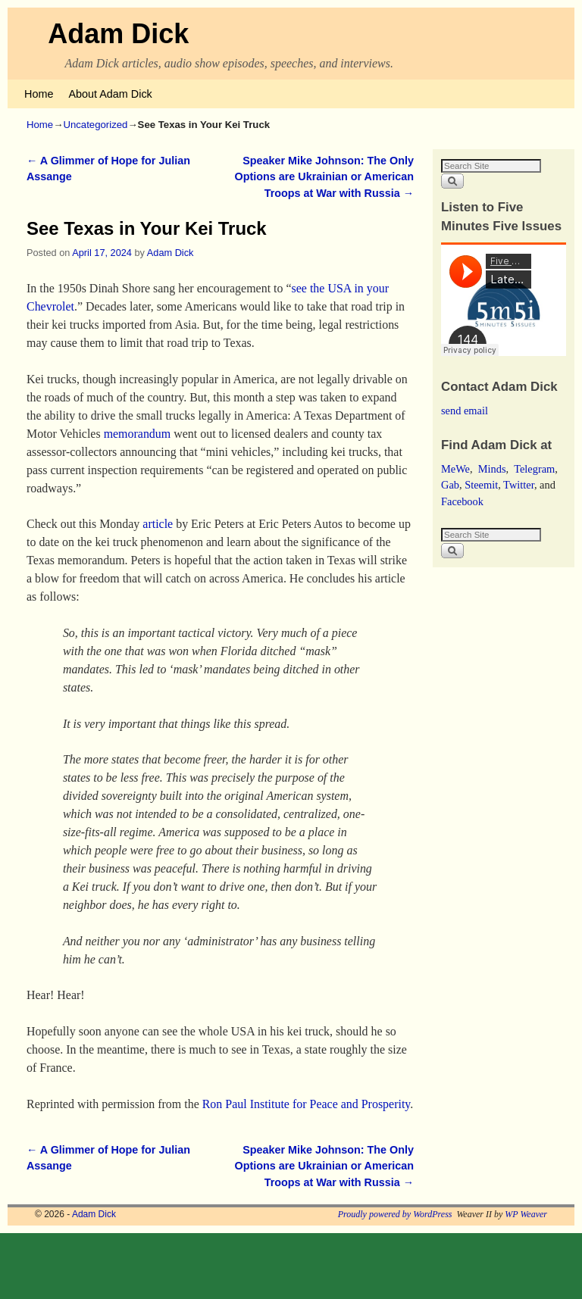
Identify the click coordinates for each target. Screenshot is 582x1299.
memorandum (137, 433)
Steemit (481, 485)
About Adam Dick (110, 94)
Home (38, 94)
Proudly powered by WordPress (395, 1214)
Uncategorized (95, 124)
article (157, 523)
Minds (492, 469)
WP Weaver (526, 1214)
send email (464, 410)
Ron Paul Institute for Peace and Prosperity (306, 1104)
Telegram (534, 469)
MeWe (455, 469)
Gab (450, 485)
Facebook (462, 501)
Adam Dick (118, 33)
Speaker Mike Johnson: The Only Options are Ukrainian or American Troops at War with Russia (324, 177)
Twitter (518, 485)
